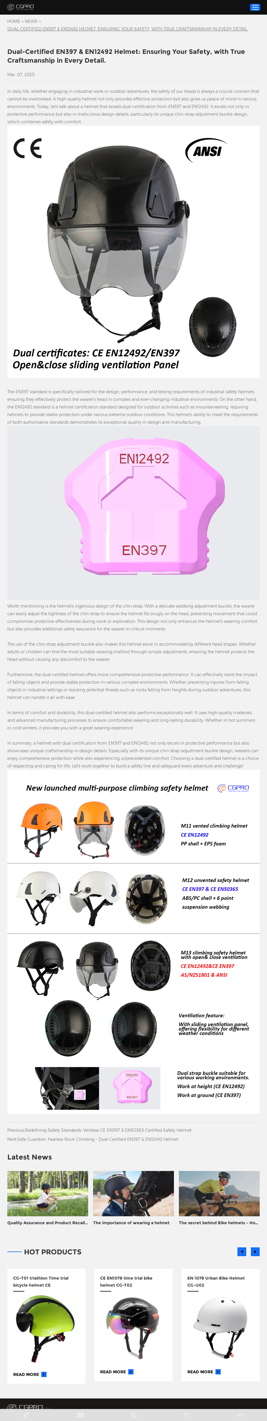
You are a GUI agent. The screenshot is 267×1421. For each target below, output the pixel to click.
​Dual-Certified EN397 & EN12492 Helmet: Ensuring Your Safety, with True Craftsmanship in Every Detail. (127, 29)
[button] (241, 1251)
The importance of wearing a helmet (131, 1222)
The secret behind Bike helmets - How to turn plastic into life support (219, 1223)
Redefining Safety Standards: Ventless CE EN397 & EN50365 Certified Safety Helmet (108, 1130)
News (31, 21)
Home (13, 21)
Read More (30, 1374)
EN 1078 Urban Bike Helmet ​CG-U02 (216, 1281)
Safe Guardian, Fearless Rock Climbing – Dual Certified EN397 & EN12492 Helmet (97, 1139)
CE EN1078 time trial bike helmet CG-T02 (126, 1281)
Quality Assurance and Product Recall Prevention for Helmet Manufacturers (46, 1223)
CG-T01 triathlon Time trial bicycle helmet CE (41, 1281)
